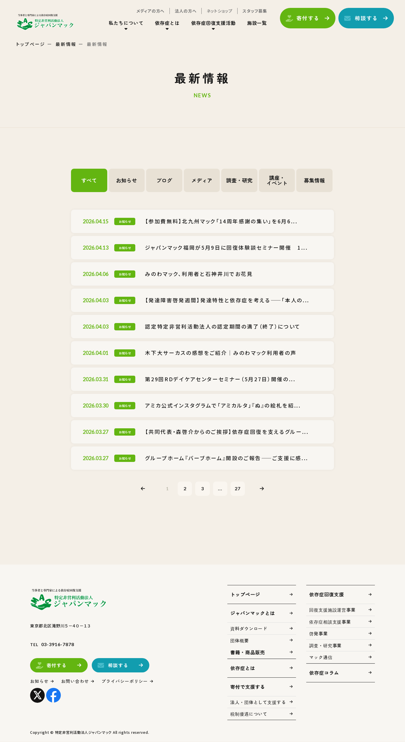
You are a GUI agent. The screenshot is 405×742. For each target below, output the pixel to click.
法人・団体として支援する (258, 702)
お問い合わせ (75, 681)
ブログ (164, 180)
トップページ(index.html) (46, 22)
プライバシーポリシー (125, 681)
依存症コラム (324, 673)
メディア (201, 180)
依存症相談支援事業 (330, 622)
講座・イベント (277, 180)
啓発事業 (318, 634)
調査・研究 (239, 180)
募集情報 (314, 180)
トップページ (30, 44)
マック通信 (321, 657)
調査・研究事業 (325, 646)
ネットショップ (219, 11)
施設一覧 (256, 23)
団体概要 (239, 641)
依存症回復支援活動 (213, 23)
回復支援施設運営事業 (332, 610)
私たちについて (125, 23)
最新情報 (66, 44)
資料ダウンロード (248, 629)
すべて (89, 180)
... (220, 488)
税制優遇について (248, 714)
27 (238, 488)
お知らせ (126, 180)
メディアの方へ (150, 11)
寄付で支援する (247, 687)
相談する (365, 18)
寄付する (307, 18)
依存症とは (166, 23)
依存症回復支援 (326, 594)
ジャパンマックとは (252, 613)
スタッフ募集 (254, 11)
